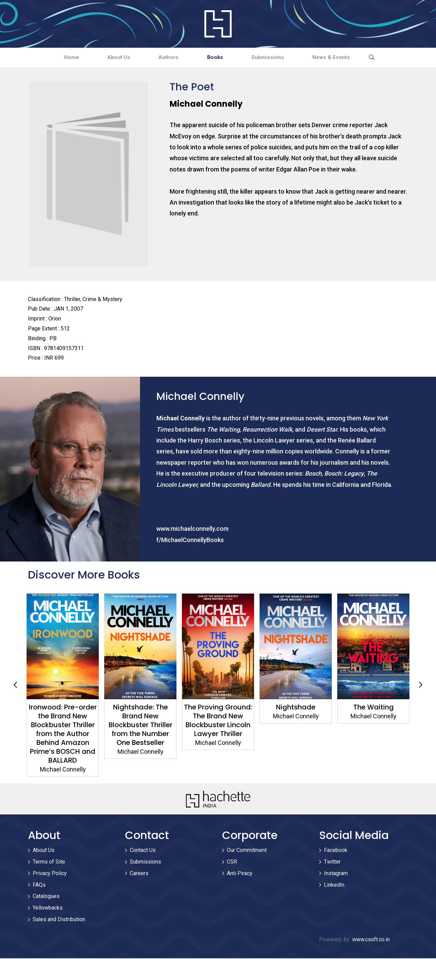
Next (421, 685)
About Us (109, 57)
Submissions (277, 57)
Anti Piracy (239, 874)
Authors (165, 57)
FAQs (39, 885)
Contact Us (143, 851)
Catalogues (46, 897)
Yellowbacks (48, 908)
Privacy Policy (50, 874)
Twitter (332, 862)
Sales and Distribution (59, 920)
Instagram (336, 874)
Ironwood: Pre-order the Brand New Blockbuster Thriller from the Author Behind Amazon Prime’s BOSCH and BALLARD (63, 734)
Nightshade (295, 707)
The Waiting (373, 707)
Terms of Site (49, 862)
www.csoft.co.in (371, 940)
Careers (139, 874)
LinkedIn (334, 885)
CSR (232, 862)
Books (218, 57)
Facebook (335, 851)
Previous (15, 685)
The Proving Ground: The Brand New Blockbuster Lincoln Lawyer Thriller (218, 721)
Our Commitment (247, 851)
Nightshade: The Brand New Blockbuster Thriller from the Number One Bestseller (140, 725)
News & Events (346, 57)
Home (56, 57)
